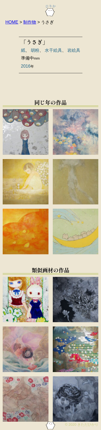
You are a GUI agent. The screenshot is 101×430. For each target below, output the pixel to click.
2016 (26, 66)
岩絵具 (73, 50)
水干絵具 (53, 50)
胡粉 (35, 50)
